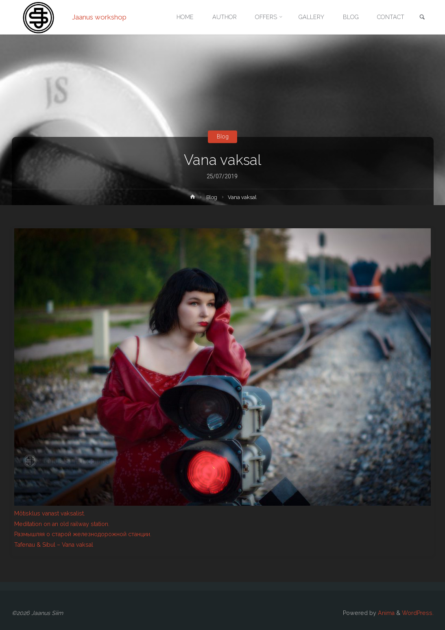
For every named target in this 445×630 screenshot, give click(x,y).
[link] (422, 17)
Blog (223, 136)
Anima (385, 613)
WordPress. (418, 613)
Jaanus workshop (99, 17)
